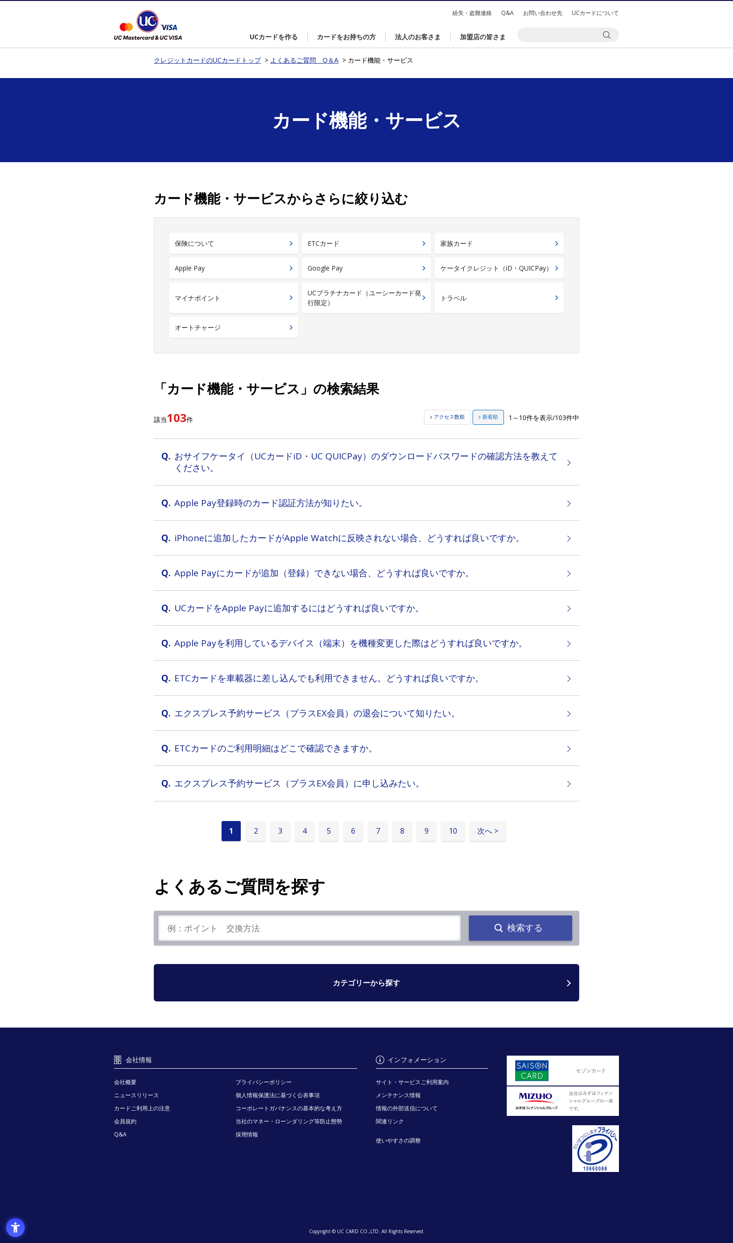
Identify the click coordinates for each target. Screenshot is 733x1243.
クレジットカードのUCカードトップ (148, 25)
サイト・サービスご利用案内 (412, 1082)
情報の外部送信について (407, 1108)
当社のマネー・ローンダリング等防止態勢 (289, 1121)
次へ (484, 831)
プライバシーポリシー (264, 1082)
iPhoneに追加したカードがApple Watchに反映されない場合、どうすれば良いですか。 (349, 538)
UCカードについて (595, 13)
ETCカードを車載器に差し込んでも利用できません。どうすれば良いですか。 (329, 678)
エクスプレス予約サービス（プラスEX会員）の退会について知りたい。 (317, 713)
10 (453, 831)
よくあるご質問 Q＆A (304, 60)
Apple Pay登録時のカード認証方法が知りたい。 (270, 503)
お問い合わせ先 (542, 13)
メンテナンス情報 (398, 1095)
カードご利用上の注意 (142, 1108)
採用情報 (247, 1134)
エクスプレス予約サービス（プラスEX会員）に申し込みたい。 (299, 783)
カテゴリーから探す (366, 983)
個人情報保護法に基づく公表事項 (278, 1095)
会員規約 (125, 1121)
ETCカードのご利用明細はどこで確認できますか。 (275, 748)
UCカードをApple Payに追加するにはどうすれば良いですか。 (299, 608)
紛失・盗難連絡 (472, 13)
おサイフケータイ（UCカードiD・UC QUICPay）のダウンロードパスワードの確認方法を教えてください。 (366, 462)
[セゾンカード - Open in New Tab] (563, 1071)
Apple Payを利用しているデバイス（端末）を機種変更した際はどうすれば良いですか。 (350, 643)
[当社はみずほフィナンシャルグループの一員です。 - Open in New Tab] (563, 1101)
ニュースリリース (136, 1095)
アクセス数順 (449, 416)
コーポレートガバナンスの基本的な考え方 (289, 1108)
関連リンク (390, 1121)
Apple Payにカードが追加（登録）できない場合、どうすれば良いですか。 (324, 573)
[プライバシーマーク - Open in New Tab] (563, 1148)
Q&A (507, 13)
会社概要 (125, 1082)
